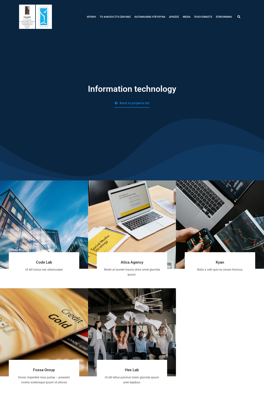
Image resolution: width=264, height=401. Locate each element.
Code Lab (44, 262)
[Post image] (44, 224)
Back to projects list (132, 103)
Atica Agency (132, 262)
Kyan (220, 262)
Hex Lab (132, 370)
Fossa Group (44, 370)
